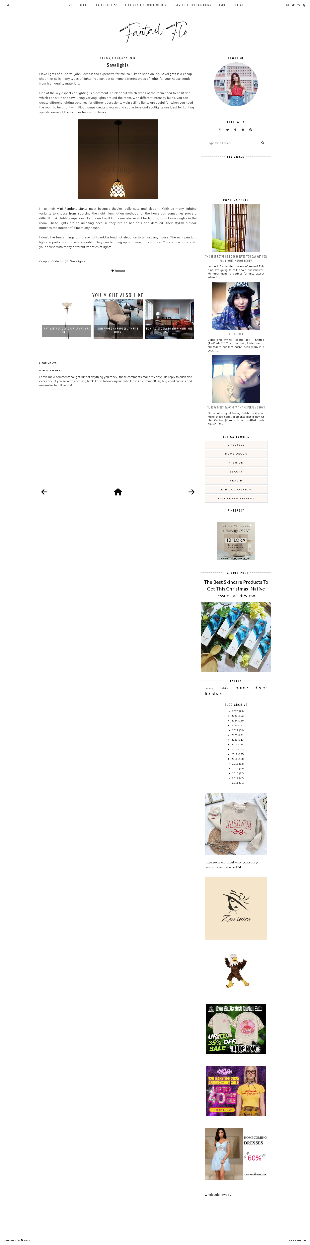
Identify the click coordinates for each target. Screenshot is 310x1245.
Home (69, 5)
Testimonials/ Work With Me (146, 5)
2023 (234, 725)
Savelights (168, 74)
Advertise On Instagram (194, 5)
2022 (235, 730)
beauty (236, 471)
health (236, 480)
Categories (104, 5)
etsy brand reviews (236, 498)
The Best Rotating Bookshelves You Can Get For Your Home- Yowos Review (236, 258)
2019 (234, 744)
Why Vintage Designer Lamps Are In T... (66, 330)
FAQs (222, 5)
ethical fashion (236, 489)
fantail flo (12, 1240)
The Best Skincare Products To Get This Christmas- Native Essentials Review (236, 588)
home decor (120, 270)
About (84, 5)
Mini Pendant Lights (72, 209)
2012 (235, 778)
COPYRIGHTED (297, 1240)
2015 (235, 763)
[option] (66, 319)
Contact (239, 5)
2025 (234, 715)
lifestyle (236, 444)
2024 (234, 720)
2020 (234, 739)
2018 (234, 749)
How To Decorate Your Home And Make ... (169, 330)
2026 (235, 711)
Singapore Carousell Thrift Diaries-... (118, 330)
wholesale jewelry (218, 1195)
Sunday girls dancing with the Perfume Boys (236, 407)
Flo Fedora (236, 334)
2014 (235, 768)
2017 (234, 754)
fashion (236, 462)
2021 (234, 734)
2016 (234, 758)
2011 (235, 782)
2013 (235, 773)
